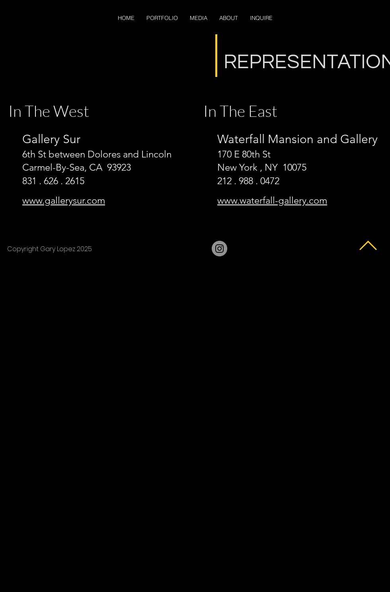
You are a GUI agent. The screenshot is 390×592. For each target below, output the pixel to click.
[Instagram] (219, 248)
